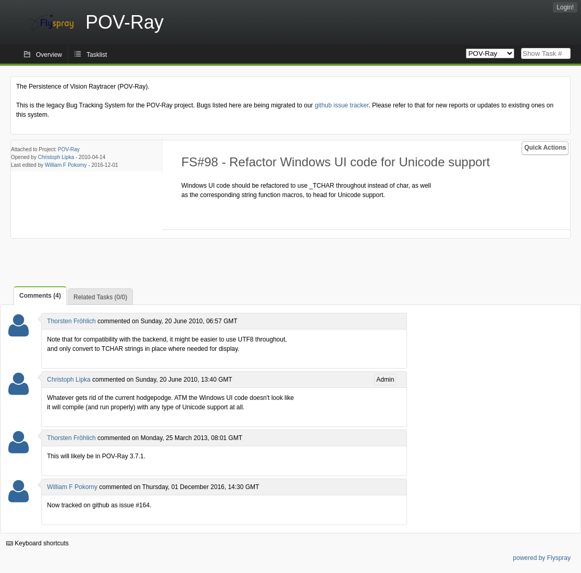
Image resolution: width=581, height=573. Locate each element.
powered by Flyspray (542, 558)
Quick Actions (545, 147)
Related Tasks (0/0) (100, 297)
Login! (565, 7)
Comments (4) (40, 295)
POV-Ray (69, 149)
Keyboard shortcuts (37, 543)
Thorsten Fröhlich (71, 321)
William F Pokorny (66, 165)
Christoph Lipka (56, 157)
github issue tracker (341, 105)
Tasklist (96, 54)
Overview (49, 54)
